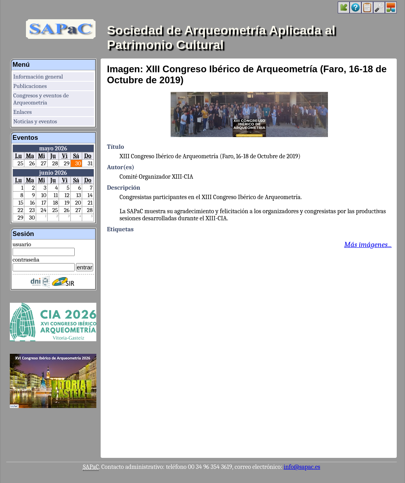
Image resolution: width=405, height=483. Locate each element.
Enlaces (22, 111)
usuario (22, 244)
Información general (38, 76)
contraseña (26, 259)
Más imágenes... (368, 244)
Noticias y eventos (35, 121)
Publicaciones (30, 86)
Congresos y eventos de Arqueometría (41, 99)
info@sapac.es (302, 466)
